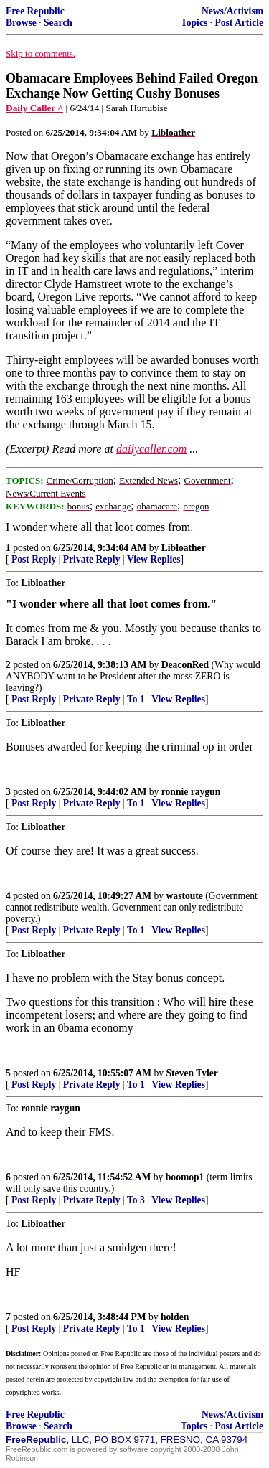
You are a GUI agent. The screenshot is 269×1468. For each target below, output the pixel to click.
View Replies (154, 559)
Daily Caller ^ (34, 108)
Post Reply (33, 559)
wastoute (184, 895)
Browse (21, 22)
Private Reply (92, 559)
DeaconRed (185, 664)
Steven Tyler (192, 1073)
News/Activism (232, 11)
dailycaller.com (151, 449)
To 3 (136, 1200)
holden (175, 1317)
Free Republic (35, 11)
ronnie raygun (190, 791)
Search (58, 22)
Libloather (183, 547)
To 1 (136, 699)
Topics (194, 22)
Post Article (238, 22)
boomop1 (185, 1177)
